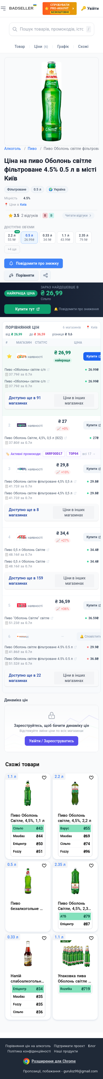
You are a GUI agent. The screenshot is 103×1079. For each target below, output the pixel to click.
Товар (20, 46)
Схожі (83, 46)
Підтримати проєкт (69, 1046)
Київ (23, 204)
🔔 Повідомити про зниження (76, 309)
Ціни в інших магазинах (74, 400)
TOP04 (74, 454)
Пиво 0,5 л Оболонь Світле (25, 550)
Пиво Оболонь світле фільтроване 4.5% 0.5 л (39, 647)
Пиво (35, 148)
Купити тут (27, 309)
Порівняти (21, 275)
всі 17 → (89, 454)
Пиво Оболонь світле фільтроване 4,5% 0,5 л (38, 481)
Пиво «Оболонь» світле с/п (25, 370)
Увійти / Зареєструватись (51, 741)
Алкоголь (15, 148)
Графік (63, 46)
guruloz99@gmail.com (81, 1071)
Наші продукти (66, 1051)
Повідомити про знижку (34, 263)
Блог (92, 1046)
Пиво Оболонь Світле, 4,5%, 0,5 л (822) (34, 438)
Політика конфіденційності (29, 1051)
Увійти (90, 8)
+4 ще (12, 249)
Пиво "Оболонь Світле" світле (27, 618)
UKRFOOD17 (54, 454)
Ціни (41, 46)
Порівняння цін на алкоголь (28, 1046)
